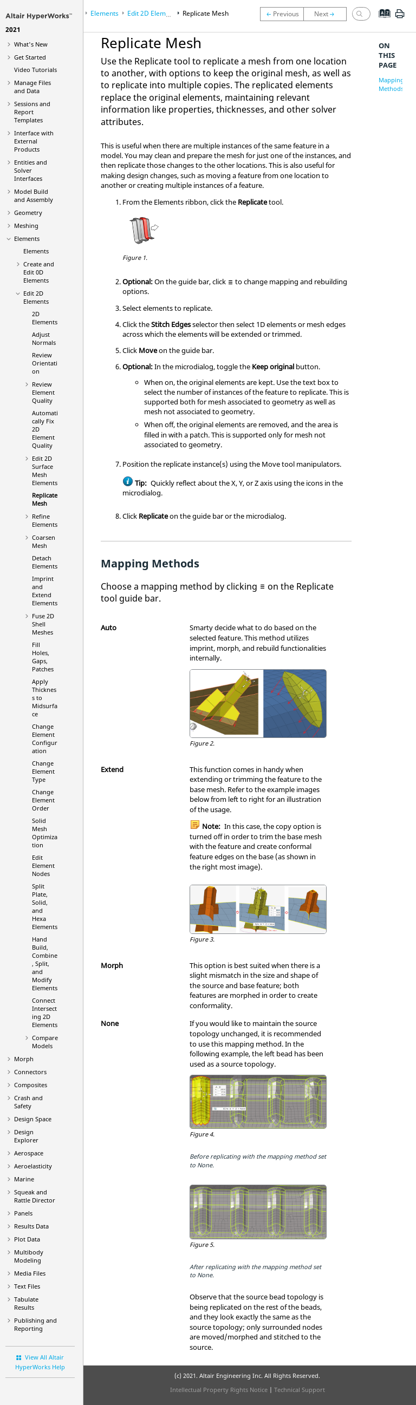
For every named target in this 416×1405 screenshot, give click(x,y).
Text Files (27, 1286)
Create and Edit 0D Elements (38, 272)
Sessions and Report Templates (32, 112)
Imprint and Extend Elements (44, 590)
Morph (24, 1059)
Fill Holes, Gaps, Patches (43, 657)
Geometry (28, 212)
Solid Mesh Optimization (44, 832)
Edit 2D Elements (36, 297)
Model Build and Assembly (33, 195)
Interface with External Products (34, 141)
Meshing (26, 225)
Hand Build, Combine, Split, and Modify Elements (44, 963)
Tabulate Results (26, 1303)
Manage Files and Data (32, 87)
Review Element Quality (43, 392)
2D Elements (44, 318)
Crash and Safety (28, 1102)
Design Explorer (26, 1136)
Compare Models (45, 1042)
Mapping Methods (391, 84)
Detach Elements (44, 562)
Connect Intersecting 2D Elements (44, 1012)
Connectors (30, 1072)
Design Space (32, 1119)
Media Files (30, 1273)
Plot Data (27, 1239)
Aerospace (28, 1153)
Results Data (31, 1226)
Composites (30, 1085)
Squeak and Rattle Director (34, 1196)
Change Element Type (43, 771)
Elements (27, 238)
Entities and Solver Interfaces (30, 170)
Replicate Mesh (44, 499)
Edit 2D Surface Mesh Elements (44, 470)
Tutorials (35, 70)
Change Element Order (43, 800)
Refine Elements (44, 520)
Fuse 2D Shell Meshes (43, 624)
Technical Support (299, 1390)
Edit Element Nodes (43, 865)
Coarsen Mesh (43, 541)
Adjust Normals (44, 338)
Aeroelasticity (33, 1166)
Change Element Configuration (44, 738)
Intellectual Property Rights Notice (219, 1390)
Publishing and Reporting (35, 1324)
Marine (24, 1179)
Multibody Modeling (28, 1256)
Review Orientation (44, 363)
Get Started (30, 57)
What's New (31, 44)
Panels (23, 1213)
